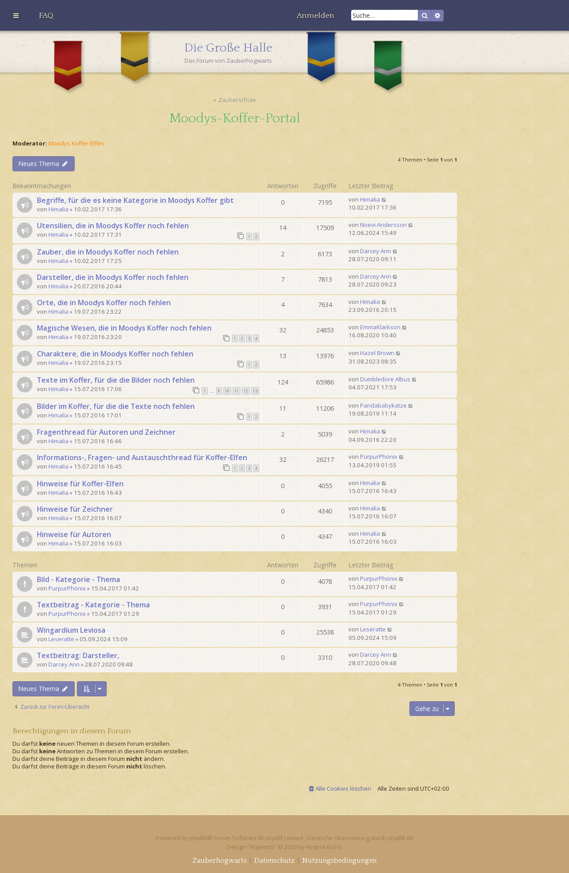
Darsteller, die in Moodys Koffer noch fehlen (112, 277)
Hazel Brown (377, 353)
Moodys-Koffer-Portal (234, 118)
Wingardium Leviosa (71, 630)
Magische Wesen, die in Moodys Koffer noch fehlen (124, 328)
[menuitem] (46, 15)
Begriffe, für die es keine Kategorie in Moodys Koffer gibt (135, 200)
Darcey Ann (375, 251)
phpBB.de (401, 838)
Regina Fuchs (324, 847)
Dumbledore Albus (385, 379)
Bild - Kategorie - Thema (78, 579)
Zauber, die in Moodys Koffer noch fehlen (108, 252)
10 (227, 391)
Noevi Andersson (383, 225)
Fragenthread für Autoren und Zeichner (106, 432)
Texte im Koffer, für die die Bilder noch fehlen (116, 380)
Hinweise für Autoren (74, 534)
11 (236, 391)
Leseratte (61, 639)
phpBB (198, 838)
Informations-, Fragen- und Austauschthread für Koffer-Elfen (142, 457)
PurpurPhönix (378, 457)
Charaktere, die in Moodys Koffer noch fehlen (115, 354)
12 (246, 391)
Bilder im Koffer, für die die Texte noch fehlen (116, 406)
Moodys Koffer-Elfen (76, 143)
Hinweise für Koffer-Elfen (80, 484)
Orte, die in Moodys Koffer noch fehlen (104, 302)
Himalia (58, 209)
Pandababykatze (383, 405)
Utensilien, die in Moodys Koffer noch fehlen (113, 225)
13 (255, 391)
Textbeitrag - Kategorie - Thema (93, 605)
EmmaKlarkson (380, 327)
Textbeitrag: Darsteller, (78, 655)
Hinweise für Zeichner (75, 509)
